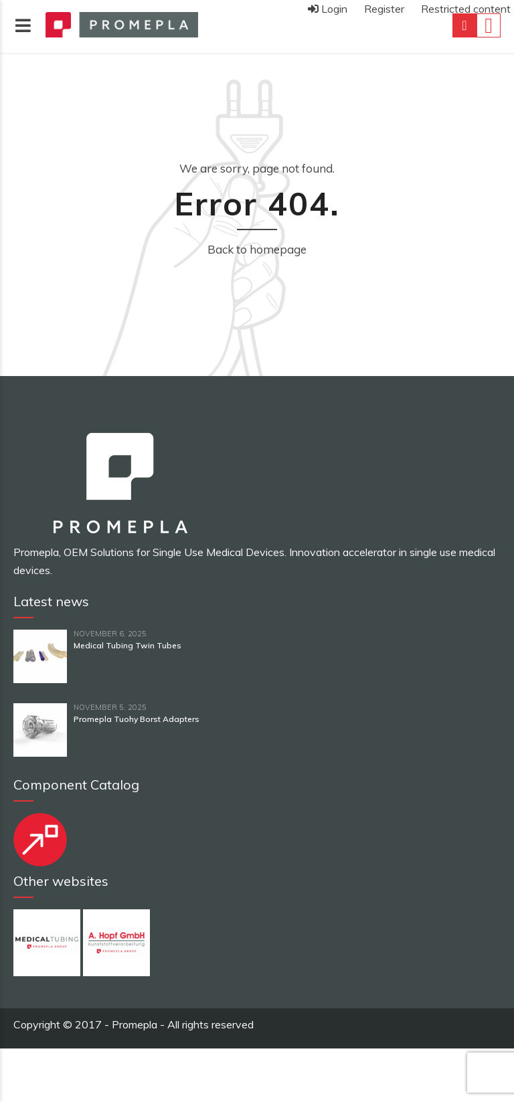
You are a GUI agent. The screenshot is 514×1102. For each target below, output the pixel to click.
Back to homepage (257, 249)
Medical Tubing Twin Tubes (127, 645)
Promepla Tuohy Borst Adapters (136, 719)
